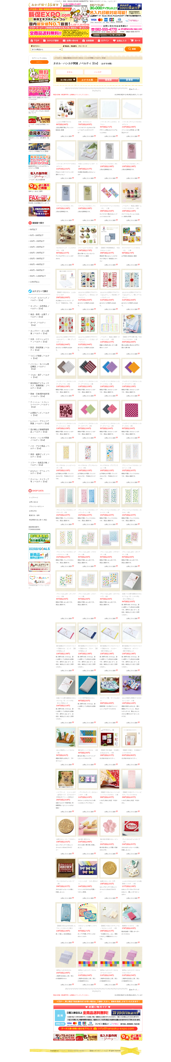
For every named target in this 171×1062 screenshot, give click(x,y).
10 (85, 88)
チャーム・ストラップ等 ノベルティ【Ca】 (39, 480)
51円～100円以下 (36, 235)
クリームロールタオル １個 (88, 248)
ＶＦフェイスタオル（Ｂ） (65, 206)
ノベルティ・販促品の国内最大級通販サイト (74, 1051)
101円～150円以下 (37, 241)
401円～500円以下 (37, 270)
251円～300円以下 (37, 259)
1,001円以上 (35, 282)
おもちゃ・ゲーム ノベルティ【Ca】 (39, 472)
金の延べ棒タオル (84, 839)
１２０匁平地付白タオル (86, 698)
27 (99, 91)
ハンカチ (98, 72)
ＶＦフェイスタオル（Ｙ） (87, 206)
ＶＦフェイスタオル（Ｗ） (109, 164)
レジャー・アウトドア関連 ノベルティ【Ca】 (40, 422)
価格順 (108, 80)
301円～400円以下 (37, 264)
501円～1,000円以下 (38, 276)
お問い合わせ (33, 502)
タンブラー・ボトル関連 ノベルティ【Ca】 (39, 332)
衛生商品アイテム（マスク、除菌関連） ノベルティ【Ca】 (39, 385)
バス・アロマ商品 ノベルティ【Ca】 (39, 447)
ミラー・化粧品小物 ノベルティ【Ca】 (39, 464)
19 (111, 88)
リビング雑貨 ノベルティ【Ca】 (39, 357)
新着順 (129, 80)
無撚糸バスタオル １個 (130, 926)
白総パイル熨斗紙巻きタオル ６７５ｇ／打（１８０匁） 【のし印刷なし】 (132, 596)
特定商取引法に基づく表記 (38, 520)
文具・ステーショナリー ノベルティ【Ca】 (39, 340)
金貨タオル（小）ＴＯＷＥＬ (66, 839)
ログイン (39, 62)
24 (125, 88)
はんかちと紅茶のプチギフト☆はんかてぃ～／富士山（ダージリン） (88, 294)
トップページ (33, 497)
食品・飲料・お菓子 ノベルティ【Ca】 (39, 315)
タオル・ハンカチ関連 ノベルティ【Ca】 (39, 439)
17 (105, 88)
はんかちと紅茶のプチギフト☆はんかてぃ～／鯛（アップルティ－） (66, 339)
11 (88, 88)
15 (99, 88)
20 (114, 88)
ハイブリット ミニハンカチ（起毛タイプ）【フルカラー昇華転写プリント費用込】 (66, 794)
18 (108, 88)
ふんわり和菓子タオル (63, 122)
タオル (69, 72)
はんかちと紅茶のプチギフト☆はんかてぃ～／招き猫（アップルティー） (110, 294)
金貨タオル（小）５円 (107, 881)
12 (91, 88)
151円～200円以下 (37, 247)
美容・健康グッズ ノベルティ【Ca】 (39, 455)
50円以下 (33, 229)
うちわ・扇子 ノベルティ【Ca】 (39, 376)
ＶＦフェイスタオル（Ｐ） (131, 164)
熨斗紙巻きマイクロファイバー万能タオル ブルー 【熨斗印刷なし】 (88, 648)
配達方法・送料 (34, 515)
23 (122, 88)
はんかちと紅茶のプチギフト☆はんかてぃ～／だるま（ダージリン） (88, 339)
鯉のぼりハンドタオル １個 (88, 750)
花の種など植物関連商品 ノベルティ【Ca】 (39, 430)
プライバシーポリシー (36, 506)
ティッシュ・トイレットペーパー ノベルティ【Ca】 (39, 404)
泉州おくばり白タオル (63, 970)
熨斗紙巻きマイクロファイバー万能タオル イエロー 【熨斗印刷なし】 (110, 648)
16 (102, 88)
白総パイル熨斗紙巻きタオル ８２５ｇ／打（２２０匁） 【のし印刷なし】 (66, 700)
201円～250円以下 (37, 253)
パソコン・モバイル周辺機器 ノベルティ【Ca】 (39, 366)
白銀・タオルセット (85, 122)
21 (117, 88)
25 (93, 91)
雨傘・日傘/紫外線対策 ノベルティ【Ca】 (39, 395)
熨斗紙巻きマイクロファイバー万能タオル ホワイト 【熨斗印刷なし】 (132, 648)
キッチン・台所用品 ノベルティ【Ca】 (39, 307)
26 (96, 91)
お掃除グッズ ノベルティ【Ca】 (39, 414)
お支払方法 (33, 511)
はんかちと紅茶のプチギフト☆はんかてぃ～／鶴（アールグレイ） (132, 294)
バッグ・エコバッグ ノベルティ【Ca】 (39, 299)
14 (97, 88)
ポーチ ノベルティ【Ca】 (38, 324)
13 (94, 88)
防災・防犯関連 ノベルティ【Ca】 (39, 348)
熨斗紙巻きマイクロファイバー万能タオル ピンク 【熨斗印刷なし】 (66, 648)
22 (120, 88)
